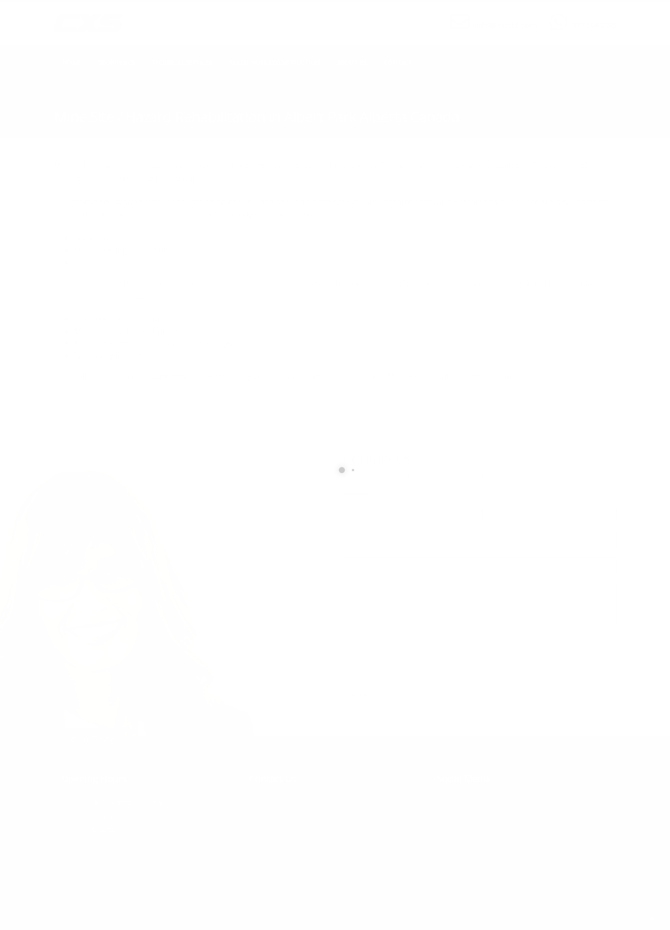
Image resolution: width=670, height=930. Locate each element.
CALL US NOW (592, 16)
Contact (398, 62)
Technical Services (182, 62)
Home (72, 62)
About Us (352, 62)
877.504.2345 (594, 25)
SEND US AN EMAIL (500, 16)
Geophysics (116, 62)
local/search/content (114, 102)
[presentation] (420, 656)
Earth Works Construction (274, 62)
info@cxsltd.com (505, 25)
